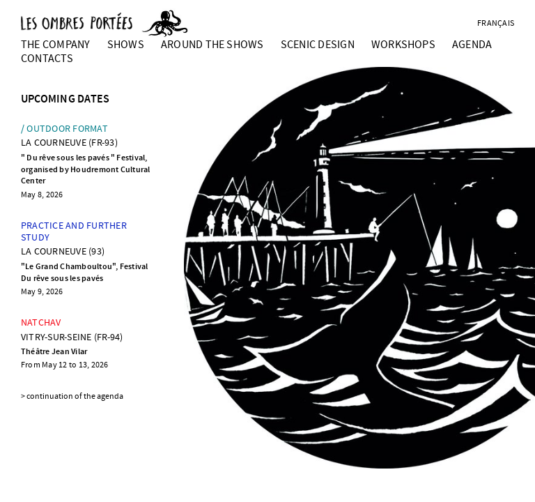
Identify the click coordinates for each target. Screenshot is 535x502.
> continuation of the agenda (72, 396)
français (495, 23)
